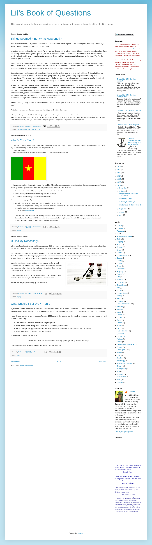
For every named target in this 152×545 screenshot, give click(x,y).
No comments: (38, 293)
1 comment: (37, 126)
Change (33, 129)
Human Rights (122, 293)
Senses (119, 347)
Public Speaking (122, 331)
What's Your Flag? (22, 140)
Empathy (120, 271)
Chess (119, 250)
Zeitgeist (120, 382)
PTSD (38, 129)
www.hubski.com (132, 49)
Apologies (120, 231)
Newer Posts (15, 361)
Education (120, 269)
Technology (121, 361)
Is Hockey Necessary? (25, 241)
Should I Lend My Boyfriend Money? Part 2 (126, 96)
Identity (119, 296)
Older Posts (102, 361)
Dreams (120, 263)
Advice (119, 226)
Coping (19, 297)
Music (119, 312)
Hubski (119, 290)
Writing (119, 379)
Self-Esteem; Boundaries (126, 344)
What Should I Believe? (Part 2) (31, 303)
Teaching (120, 358)
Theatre (119, 366)
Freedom (120, 280)
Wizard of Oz (121, 377)
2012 (119, 182)
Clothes (119, 253)
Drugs (119, 266)
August (122, 212)
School (119, 342)
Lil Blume (131, 392)
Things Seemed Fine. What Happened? (36, 38)
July (121, 215)
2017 (119, 167)
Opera (119, 320)
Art (118, 234)
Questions (120, 334)
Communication (122, 255)
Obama (119, 315)
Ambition (120, 228)
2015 (119, 173)
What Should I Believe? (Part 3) (129, 125)
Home (59, 361)
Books (119, 244)
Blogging (120, 242)
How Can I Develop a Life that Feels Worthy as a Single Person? (134, 141)
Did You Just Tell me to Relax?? (129, 111)
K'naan (119, 299)
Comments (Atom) (26, 365)
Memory (120, 307)
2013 (119, 179)
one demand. (29, 211)
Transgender (121, 369)
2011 (119, 185)
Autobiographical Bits (23, 129)
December (123, 188)
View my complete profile (124, 432)
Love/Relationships (123, 304)
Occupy (19, 230)
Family (119, 274)
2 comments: (38, 352)
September (123, 209)
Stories (119, 352)
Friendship (120, 282)
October (122, 191)
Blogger (80, 533)
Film (118, 277)
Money (119, 309)
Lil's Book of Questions (51, 12)
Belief (18, 355)
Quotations (121, 336)
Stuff (118, 355)
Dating (119, 261)
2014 (119, 176)
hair (118, 288)
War (118, 371)
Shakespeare (121, 350)
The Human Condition (124, 363)
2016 (119, 170)
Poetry (119, 323)
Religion (120, 339)
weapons (120, 374)
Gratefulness (121, 285)
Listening (120, 301)
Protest (119, 325)
